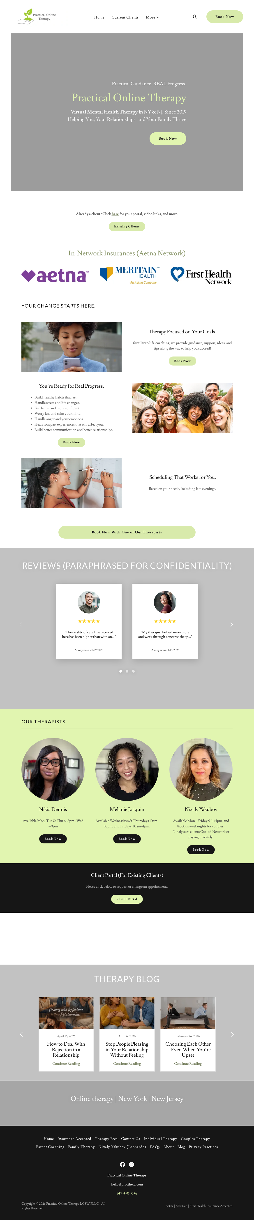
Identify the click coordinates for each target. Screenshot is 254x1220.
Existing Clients (127, 227)
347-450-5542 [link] (127, 1193)
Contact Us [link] (130, 1139)
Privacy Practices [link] (203, 1147)
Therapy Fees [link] (106, 1139)
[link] (41, 16)
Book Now (224, 16)
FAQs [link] (155, 1147)
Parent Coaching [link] (50, 1147)
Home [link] (99, 17)
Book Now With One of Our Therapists (127, 532)
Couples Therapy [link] (195, 1139)
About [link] (168, 1147)
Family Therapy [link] (81, 1147)
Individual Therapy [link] (160, 1139)
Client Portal (127, 899)
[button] (153, 17)
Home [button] (49, 1139)
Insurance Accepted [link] (74, 1139)
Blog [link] (181, 1147)
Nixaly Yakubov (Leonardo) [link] (122, 1147)
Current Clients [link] (125, 17)
